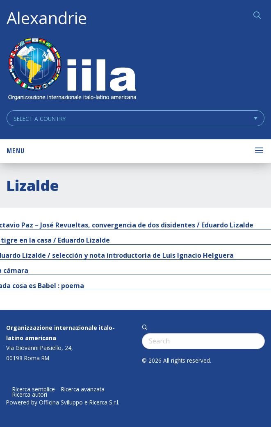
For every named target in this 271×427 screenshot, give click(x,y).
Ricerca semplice (33, 389)
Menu (16, 150)
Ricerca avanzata (83, 389)
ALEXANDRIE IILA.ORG (72, 70)
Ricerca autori (29, 394)
